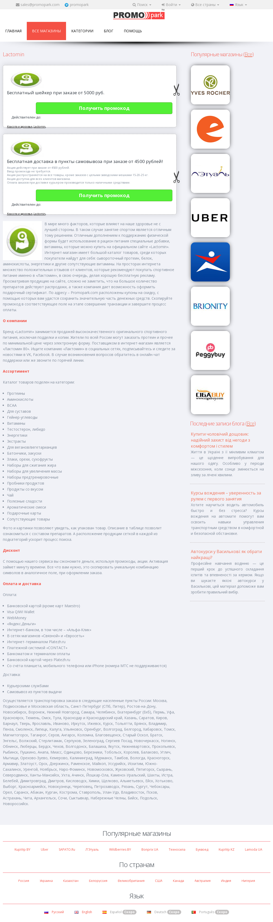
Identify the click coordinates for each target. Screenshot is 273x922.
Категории (82, 30)
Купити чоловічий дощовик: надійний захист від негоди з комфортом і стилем (220, 440)
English (83, 912)
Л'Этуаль (92, 849)
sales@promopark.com (40, 4)
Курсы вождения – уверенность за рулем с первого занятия (226, 496)
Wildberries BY (120, 849)
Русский (54, 912)
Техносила (177, 849)
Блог (108, 30)
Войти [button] (171, 4)
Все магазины (46, 30)
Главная (13, 30)
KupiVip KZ (227, 849)
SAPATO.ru (67, 849)
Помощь (133, 30)
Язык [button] (238, 4)
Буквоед (202, 849)
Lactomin (39, 126)
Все (248, 54)
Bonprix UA (149, 849)
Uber (44, 849)
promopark (79, 4)
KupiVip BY (22, 849)
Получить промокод (104, 108)
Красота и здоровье (19, 126)
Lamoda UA (253, 849)
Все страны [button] (205, 4)
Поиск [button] (142, 4)
